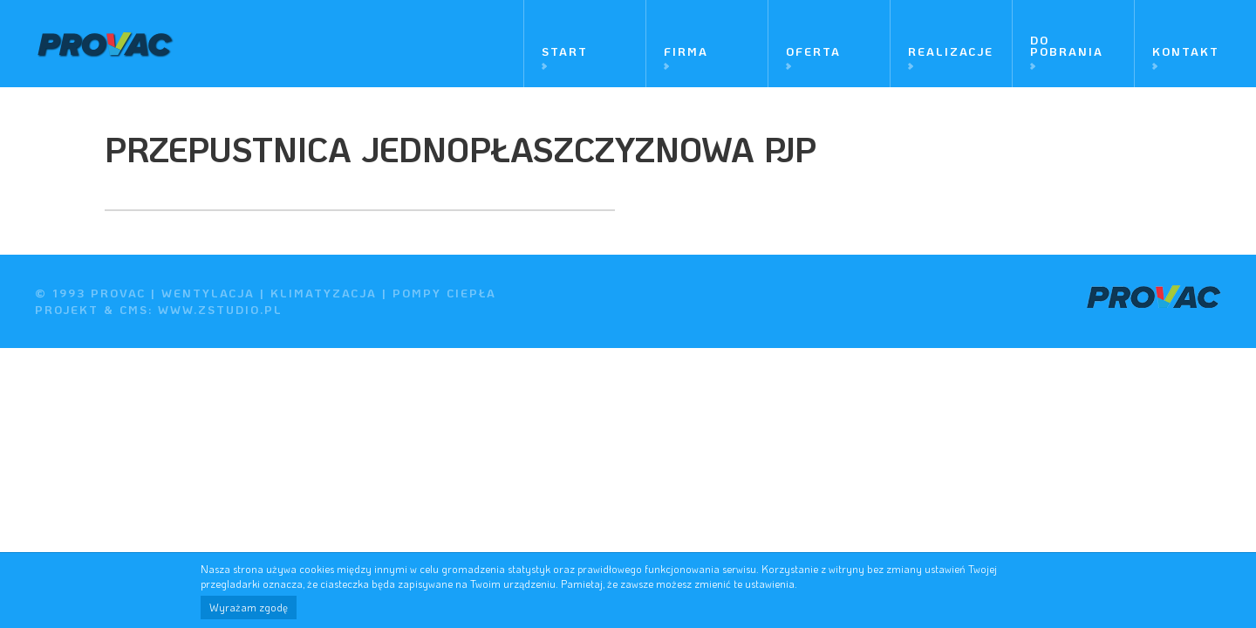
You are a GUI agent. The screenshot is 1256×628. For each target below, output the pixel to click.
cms (133, 309)
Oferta (813, 51)
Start (565, 51)
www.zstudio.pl (220, 309)
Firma (686, 51)
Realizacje (950, 51)
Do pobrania (1066, 45)
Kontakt (1185, 51)
